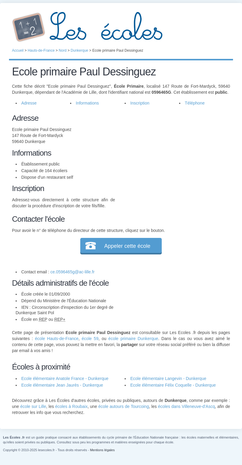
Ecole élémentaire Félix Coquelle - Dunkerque (173, 385)
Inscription (139, 103)
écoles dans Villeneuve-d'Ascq (186, 406)
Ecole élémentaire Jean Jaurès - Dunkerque (62, 385)
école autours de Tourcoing (123, 406)
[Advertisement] (172, 154)
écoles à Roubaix (71, 406)
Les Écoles (121, 27)
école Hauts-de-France (56, 338)
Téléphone (195, 103)
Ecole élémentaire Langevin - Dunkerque (168, 378)
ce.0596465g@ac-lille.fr (72, 271)
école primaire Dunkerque (133, 338)
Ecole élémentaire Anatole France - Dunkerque (64, 378)
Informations (87, 103)
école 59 (90, 338)
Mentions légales (102, 450)
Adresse (29, 103)
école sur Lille (33, 406)
